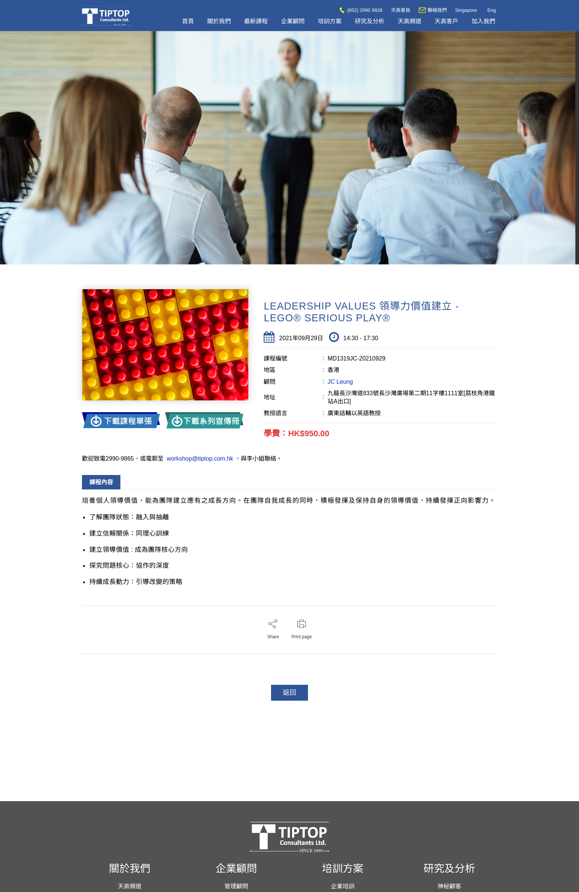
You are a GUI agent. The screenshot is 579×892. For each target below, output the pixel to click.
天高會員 (400, 10)
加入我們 (483, 21)
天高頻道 (409, 21)
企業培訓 (342, 886)
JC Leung (340, 382)
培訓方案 (330, 21)
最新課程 (256, 21)
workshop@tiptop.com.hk (200, 458)
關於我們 (219, 21)
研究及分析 (369, 21)
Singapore (466, 10)
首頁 (188, 21)
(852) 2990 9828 (361, 10)
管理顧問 (236, 886)
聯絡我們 (433, 10)
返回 (289, 692)
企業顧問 (293, 21)
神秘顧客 (449, 886)
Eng (491, 10)
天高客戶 (446, 21)
